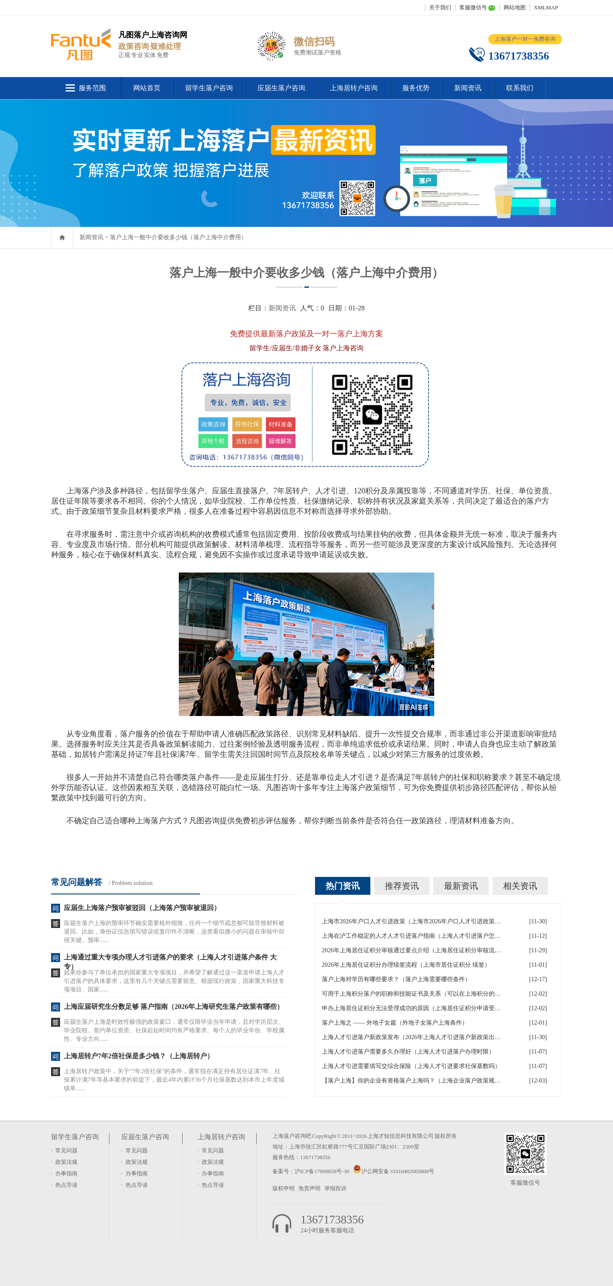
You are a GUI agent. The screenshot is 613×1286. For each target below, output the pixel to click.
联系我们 (519, 88)
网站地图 (515, 7)
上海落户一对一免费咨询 (525, 39)
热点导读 (66, 1185)
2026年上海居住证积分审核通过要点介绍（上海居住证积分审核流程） (411, 950)
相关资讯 (520, 886)
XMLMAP (546, 7)
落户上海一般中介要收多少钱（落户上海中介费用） (178, 237)
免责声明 (309, 1188)
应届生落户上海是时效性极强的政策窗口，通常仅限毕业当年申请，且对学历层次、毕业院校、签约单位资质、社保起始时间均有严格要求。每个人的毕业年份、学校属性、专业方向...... (174, 1030)
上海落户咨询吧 (291, 1136)
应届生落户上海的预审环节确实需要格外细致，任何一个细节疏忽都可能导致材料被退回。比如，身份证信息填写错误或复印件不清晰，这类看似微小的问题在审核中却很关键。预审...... (174, 931)
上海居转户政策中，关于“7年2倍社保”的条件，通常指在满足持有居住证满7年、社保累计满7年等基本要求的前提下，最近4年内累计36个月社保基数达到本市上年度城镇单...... (174, 1079)
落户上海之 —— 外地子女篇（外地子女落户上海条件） (395, 1023)
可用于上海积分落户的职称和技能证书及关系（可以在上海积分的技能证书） (411, 994)
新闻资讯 (467, 88)
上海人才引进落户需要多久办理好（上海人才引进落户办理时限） (408, 1051)
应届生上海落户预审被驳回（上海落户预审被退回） (142, 907)
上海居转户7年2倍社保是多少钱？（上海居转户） (139, 1056)
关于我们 (440, 7)
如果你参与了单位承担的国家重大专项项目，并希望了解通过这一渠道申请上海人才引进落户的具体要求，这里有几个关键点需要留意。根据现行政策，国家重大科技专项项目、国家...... (174, 981)
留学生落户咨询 (209, 88)
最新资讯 (461, 886)
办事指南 (66, 1173)
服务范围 (92, 88)
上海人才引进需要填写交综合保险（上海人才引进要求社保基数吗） (411, 1066)
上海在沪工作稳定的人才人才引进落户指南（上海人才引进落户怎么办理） (411, 936)
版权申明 (283, 1188)
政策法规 (66, 1162)
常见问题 (66, 1150)
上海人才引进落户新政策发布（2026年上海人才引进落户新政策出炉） (411, 1037)
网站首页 (146, 88)
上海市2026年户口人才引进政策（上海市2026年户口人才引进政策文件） (411, 921)
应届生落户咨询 (281, 88)
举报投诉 (335, 1188)
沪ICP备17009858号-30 (322, 1171)
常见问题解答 (76, 882)
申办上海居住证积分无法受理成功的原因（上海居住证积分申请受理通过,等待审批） (411, 1008)
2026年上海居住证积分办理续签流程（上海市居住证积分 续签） (406, 965)
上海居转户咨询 (354, 88)
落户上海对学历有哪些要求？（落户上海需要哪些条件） (396, 979)
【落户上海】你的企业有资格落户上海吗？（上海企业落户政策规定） (411, 1080)
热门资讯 (343, 886)
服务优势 (416, 88)
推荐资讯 (402, 886)
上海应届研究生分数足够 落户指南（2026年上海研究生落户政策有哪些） (174, 1006)
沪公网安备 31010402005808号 (397, 1171)
